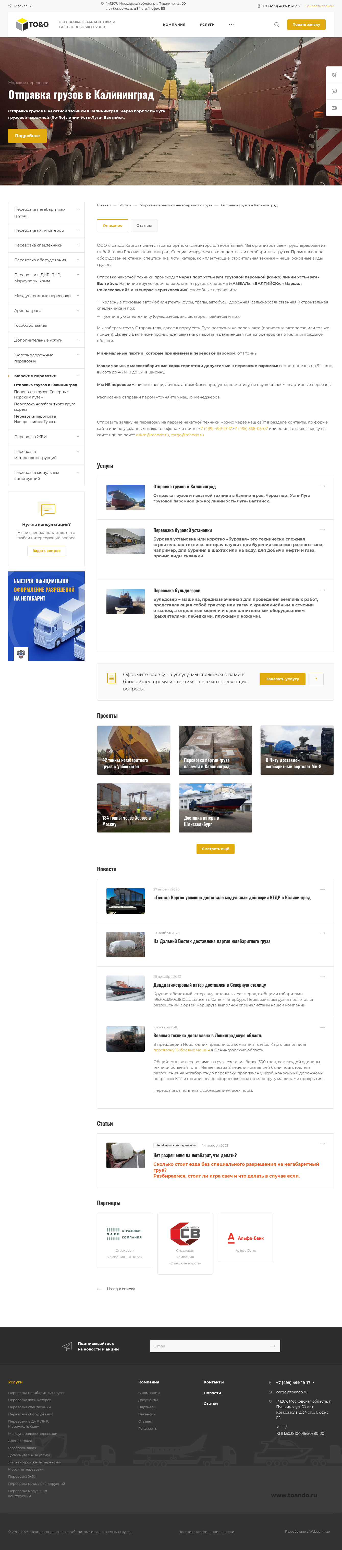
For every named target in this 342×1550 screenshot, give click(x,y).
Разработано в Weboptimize (307, 1531)
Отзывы (144, 225)
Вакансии (147, 1414)
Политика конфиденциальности (206, 1532)
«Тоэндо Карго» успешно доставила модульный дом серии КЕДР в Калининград (232, 897)
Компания (148, 1382)
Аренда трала (47, 310)
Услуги (15, 1382)
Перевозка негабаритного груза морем (44, 407)
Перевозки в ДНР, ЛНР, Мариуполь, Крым (47, 277)
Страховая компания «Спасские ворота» (185, 1256)
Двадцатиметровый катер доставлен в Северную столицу (209, 984)
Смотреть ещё (215, 849)
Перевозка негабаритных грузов (47, 212)
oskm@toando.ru (152, 434)
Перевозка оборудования (47, 259)
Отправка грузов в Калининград (184, 486)
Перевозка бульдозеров (176, 590)
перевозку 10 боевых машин (181, 1050)
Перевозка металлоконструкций (47, 454)
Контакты (214, 1382)
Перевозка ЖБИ (47, 436)
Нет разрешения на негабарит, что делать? (195, 1155)
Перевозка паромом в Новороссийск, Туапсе (35, 419)
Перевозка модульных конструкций (47, 475)
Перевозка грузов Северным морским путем (41, 395)
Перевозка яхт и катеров (47, 230)
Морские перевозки (47, 375)
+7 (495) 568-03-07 (250, 428)
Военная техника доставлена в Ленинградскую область (207, 1035)
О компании (149, 1393)
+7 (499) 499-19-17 (280, 6)
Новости (212, 1392)
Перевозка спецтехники (47, 245)
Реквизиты (147, 1428)
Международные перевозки (47, 295)
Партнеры (147, 1407)
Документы (148, 1400)
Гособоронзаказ (30, 325)
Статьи (211, 1403)
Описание (113, 225)
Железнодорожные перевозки (47, 358)
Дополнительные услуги (47, 340)
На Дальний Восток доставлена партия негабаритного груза (212, 941)
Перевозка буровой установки (182, 530)
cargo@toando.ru (187, 434)
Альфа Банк (246, 1250)
